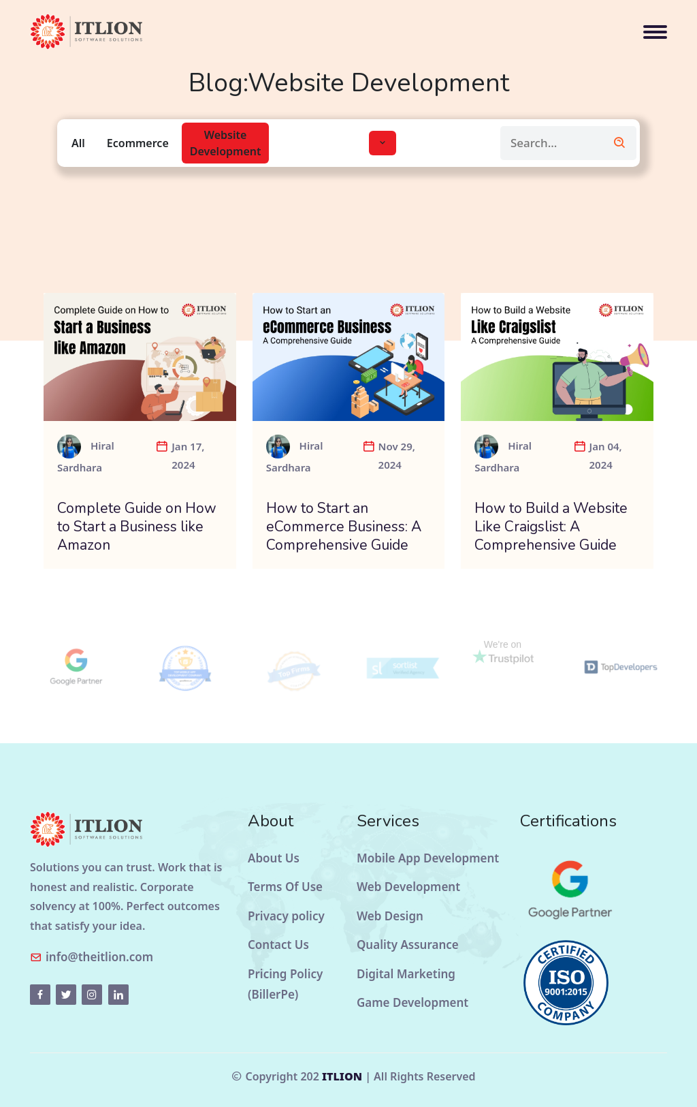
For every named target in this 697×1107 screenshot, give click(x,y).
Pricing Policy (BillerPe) (285, 984)
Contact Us (278, 944)
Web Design (390, 916)
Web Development (408, 886)
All (78, 143)
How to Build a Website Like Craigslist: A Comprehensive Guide (551, 527)
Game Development (412, 1002)
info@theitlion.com (99, 957)
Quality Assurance (408, 944)
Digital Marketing (406, 974)
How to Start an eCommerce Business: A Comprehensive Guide (343, 527)
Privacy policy (286, 916)
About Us (273, 858)
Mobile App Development (428, 858)
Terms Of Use (285, 886)
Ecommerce (138, 143)
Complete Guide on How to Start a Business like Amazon (136, 527)
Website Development (225, 143)
